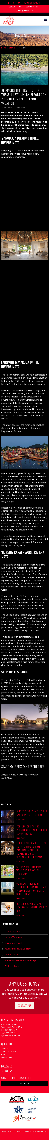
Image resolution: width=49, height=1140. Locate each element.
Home (3, 48)
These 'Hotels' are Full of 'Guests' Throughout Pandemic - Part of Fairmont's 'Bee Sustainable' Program (31, 850)
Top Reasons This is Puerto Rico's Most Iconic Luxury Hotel (31, 829)
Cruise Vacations (13, 931)
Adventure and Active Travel (18, 948)
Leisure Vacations (13, 937)
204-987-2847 (16, 6)
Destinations (6, 1057)
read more (20, 819)
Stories (12, 48)
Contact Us (24, 1006)
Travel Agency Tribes (39, 1131)
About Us (5, 1048)
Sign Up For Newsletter (32, 2)
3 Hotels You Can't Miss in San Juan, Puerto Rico (31, 813)
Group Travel (11, 954)
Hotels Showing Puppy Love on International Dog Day (31, 907)
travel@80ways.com (24, 10)
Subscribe (24, 1083)
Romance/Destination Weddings (20, 960)
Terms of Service (8, 1051)
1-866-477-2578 (32, 6)
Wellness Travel (12, 966)
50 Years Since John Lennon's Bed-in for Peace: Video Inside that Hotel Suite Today (31, 889)
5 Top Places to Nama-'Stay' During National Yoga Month (29, 870)
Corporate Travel (13, 943)
